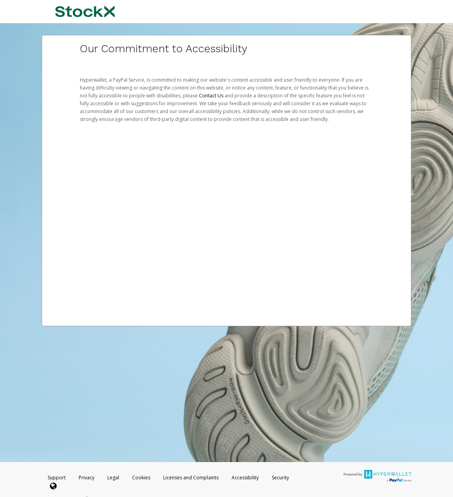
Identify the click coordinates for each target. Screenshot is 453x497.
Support (57, 477)
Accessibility (245, 477)
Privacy (86, 477)
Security (280, 477)
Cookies (141, 477)
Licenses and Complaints (191, 477)
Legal (113, 477)
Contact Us (212, 95)
